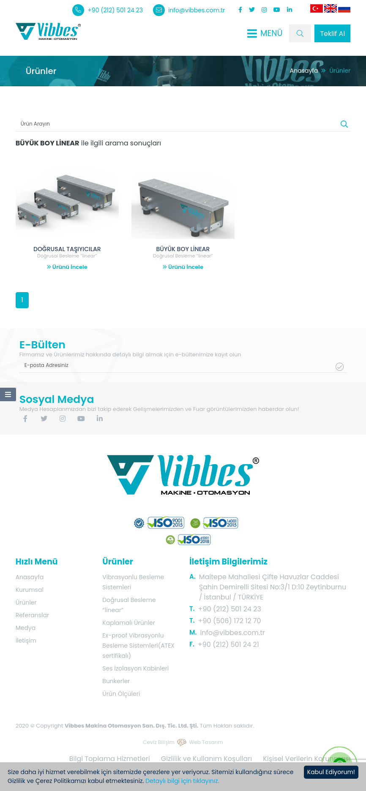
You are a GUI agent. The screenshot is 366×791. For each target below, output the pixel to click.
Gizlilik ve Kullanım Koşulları (206, 759)
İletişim (26, 640)
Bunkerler (116, 681)
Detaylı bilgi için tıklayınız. (182, 781)
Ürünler (26, 602)
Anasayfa (304, 70)
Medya (26, 628)
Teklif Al (332, 33)
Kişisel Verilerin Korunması (306, 759)
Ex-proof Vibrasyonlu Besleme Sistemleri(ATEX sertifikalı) (138, 645)
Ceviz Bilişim (159, 742)
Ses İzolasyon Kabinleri (135, 668)
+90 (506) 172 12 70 (229, 621)
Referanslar (32, 615)
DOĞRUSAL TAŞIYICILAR (67, 249)
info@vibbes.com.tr (189, 10)
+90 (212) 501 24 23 (107, 10)
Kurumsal (30, 590)
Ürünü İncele (67, 267)
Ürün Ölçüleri (121, 694)
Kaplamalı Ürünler (128, 623)
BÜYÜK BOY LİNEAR (183, 249)
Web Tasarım (206, 742)
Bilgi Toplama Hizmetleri (109, 759)
